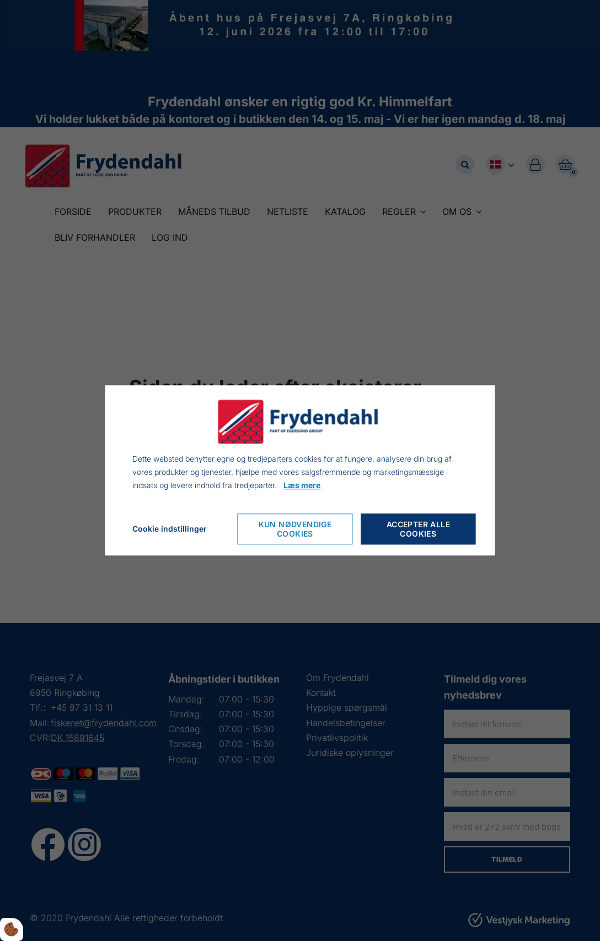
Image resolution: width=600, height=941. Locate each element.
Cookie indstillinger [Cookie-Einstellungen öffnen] (169, 529)
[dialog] (300, 470)
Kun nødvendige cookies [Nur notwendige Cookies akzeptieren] (295, 529)
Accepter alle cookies (418, 529)
